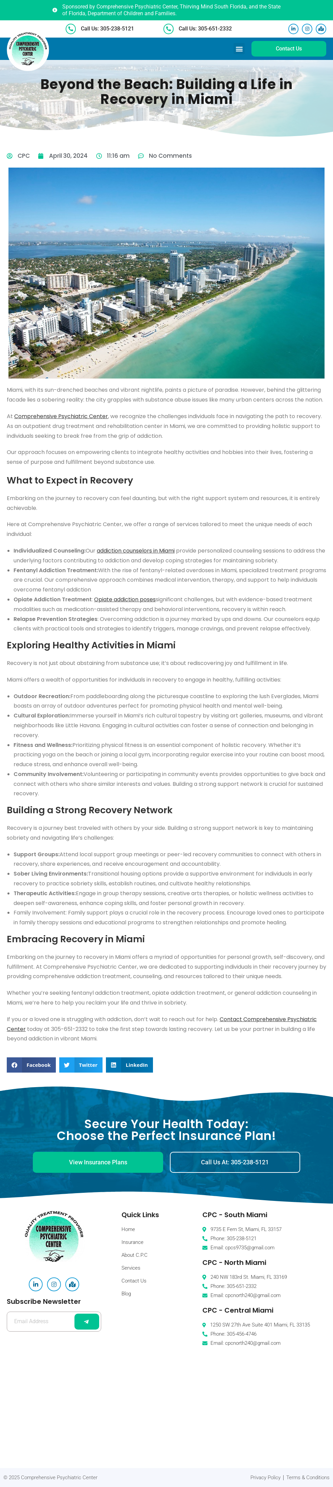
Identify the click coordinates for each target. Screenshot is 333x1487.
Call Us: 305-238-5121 (108, 28)
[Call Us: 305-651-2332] (168, 28)
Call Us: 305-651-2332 (205, 28)
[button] (239, 48)
